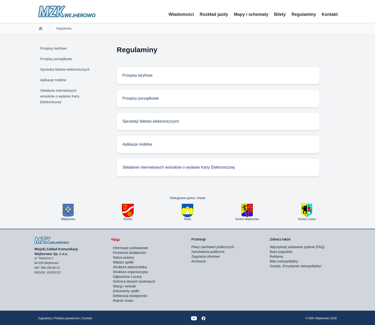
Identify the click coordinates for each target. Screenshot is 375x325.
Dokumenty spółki (126, 291)
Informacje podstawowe (130, 248)
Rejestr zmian (123, 300)
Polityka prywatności (67, 318)
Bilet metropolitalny (284, 261)
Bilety (280, 14)
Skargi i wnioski (124, 286)
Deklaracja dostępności (130, 296)
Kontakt (330, 14)
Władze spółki (123, 262)
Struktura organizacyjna (130, 272)
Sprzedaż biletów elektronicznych (65, 69)
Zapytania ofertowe (205, 256)
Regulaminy (304, 14)
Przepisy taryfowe (53, 48)
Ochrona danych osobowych (134, 281)
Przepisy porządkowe (56, 59)
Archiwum (198, 261)
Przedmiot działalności (129, 253)
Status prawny (123, 257)
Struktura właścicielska (130, 267)
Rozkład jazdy (214, 14)
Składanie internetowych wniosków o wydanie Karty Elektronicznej (59, 96)
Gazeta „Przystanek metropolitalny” (296, 266)
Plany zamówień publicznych (212, 247)
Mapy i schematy (251, 14)
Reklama (276, 256)
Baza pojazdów (281, 252)
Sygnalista (44, 318)
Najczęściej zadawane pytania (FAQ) (297, 247)
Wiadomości (181, 14)
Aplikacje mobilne (53, 80)
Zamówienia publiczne (208, 252)
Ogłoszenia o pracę (127, 277)
